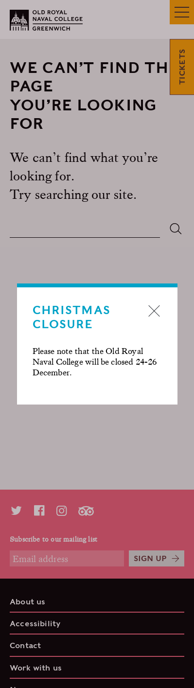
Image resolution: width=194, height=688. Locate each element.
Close (154, 310)
